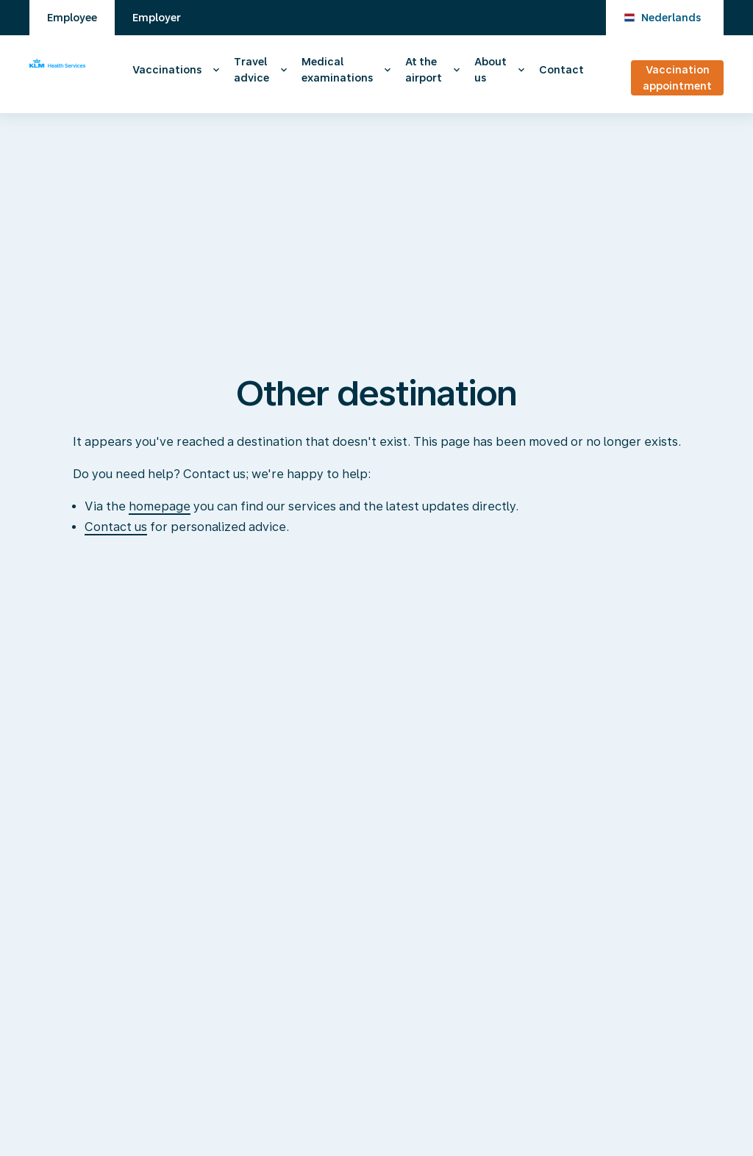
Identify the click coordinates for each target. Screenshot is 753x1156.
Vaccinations (166, 70)
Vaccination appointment (677, 78)
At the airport (423, 70)
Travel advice (251, 70)
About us (490, 70)
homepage (159, 506)
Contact (561, 70)
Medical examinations (337, 70)
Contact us (116, 527)
